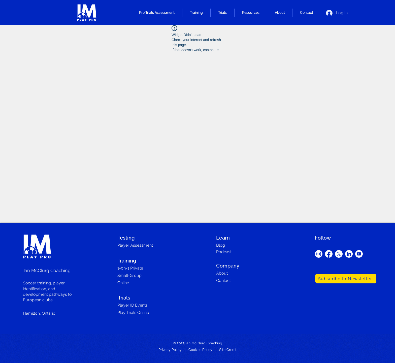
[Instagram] (318, 254)
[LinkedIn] (349, 254)
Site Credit (228, 350)
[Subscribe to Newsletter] (346, 279)
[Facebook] (329, 254)
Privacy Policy (170, 350)
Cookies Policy (200, 350)
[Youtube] (359, 254)
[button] (156, 13)
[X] (339, 254)
